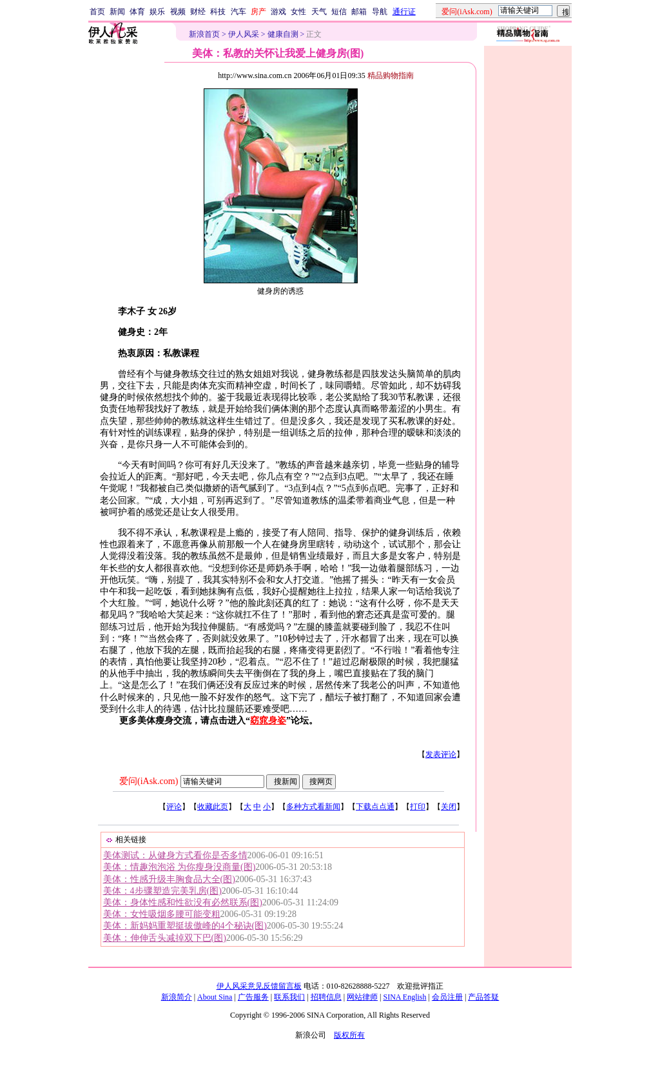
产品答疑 (483, 997)
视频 (178, 11)
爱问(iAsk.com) (148, 781)
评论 (174, 806)
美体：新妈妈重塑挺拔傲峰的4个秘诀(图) (185, 926)
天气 (319, 11)
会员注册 (447, 997)
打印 (417, 806)
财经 (198, 11)
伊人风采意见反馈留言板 (259, 986)
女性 (298, 11)
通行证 (404, 11)
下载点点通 (375, 806)
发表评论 (440, 754)
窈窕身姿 (268, 720)
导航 (379, 11)
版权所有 (349, 1035)
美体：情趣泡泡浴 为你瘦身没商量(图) (179, 867)
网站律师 (362, 997)
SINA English (404, 997)
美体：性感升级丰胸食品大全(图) (169, 879)
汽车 (238, 11)
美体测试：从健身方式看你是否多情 (175, 855)
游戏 (278, 11)
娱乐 (157, 11)
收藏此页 (212, 806)
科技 (218, 11)
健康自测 (282, 34)
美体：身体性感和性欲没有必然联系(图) (182, 902)
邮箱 (359, 11)
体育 (137, 11)
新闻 (117, 11)
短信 (339, 11)
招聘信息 (326, 997)
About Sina (214, 997)
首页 (97, 11)
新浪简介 (176, 997)
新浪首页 (204, 34)
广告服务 (253, 997)
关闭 (448, 806)
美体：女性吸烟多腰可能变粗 (161, 914)
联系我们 (289, 997)
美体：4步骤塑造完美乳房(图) (162, 891)
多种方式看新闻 (313, 806)
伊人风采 (243, 34)
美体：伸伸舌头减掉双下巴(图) (164, 938)
